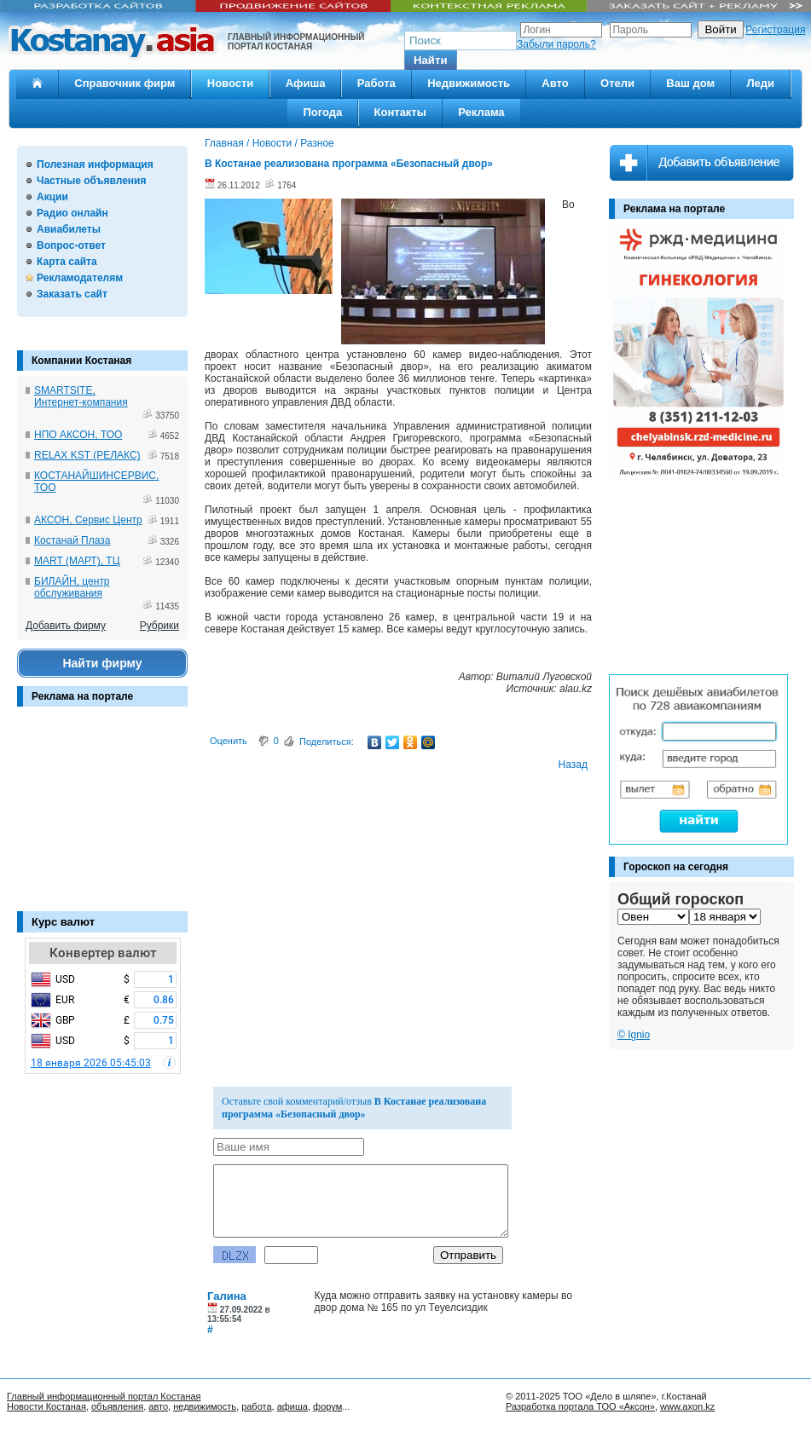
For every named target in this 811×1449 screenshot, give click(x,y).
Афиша (306, 83)
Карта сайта (67, 262)
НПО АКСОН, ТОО (78, 435)
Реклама (481, 112)
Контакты (400, 112)
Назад (573, 765)
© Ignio (633, 1035)
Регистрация (775, 30)
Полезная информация (95, 164)
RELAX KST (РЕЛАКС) (87, 455)
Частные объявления (91, 181)
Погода (322, 112)
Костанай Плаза (72, 540)
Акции (52, 197)
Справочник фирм (124, 83)
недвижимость (204, 1406)
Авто (555, 83)
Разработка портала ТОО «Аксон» (580, 1406)
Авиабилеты (69, 229)
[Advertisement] (102, 817)
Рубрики (159, 626)
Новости (230, 83)
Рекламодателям (80, 278)
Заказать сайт (72, 294)
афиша (292, 1406)
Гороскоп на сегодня (675, 867)
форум (327, 1406)
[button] (430, 60)
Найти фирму (102, 663)
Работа (376, 83)
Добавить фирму (66, 626)
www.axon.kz (687, 1406)
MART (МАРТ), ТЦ (77, 561)
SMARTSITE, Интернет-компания (81, 396)
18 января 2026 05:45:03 (91, 1063)
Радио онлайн (72, 213)
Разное (317, 143)
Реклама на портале (82, 696)
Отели (617, 83)
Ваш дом (690, 83)
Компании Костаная (81, 361)
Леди (760, 83)
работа (256, 1406)
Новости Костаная (46, 1406)
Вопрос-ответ (71, 245)
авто (158, 1406)
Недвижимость (468, 83)
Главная (224, 143)
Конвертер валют (102, 953)
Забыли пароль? (556, 44)
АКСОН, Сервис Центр (88, 520)
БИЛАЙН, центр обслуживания (72, 587)
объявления (117, 1406)
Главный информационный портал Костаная (104, 1396)
